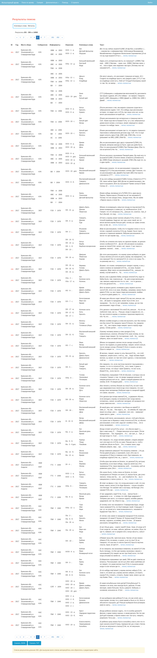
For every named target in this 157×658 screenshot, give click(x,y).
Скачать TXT (34, 643)
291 (52, 37)
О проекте (75, 2)
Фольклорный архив (10, 3)
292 (58, 37)
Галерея (40, 2)
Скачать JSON (19, 643)
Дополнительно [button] (52, 2)
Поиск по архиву (28, 2)
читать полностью (129, 56)
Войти (150, 2)
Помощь (65, 2)
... (27, 37)
